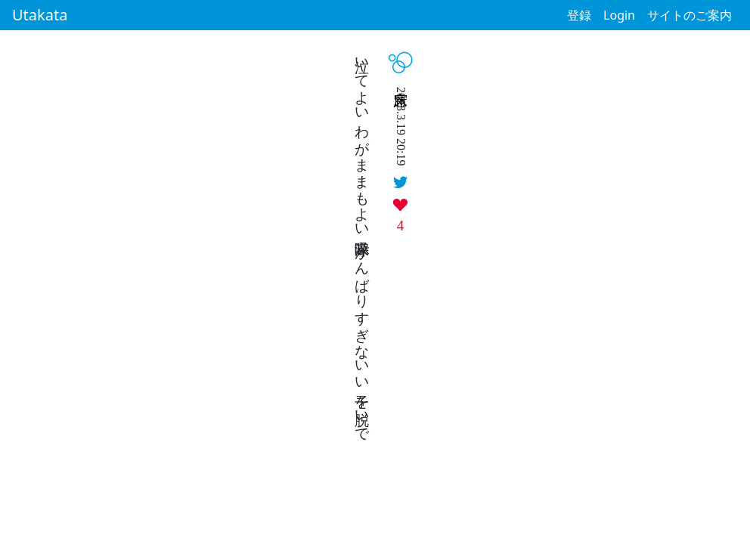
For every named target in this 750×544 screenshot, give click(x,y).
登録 (579, 15)
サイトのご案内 (689, 15)
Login (619, 15)
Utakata (39, 15)
